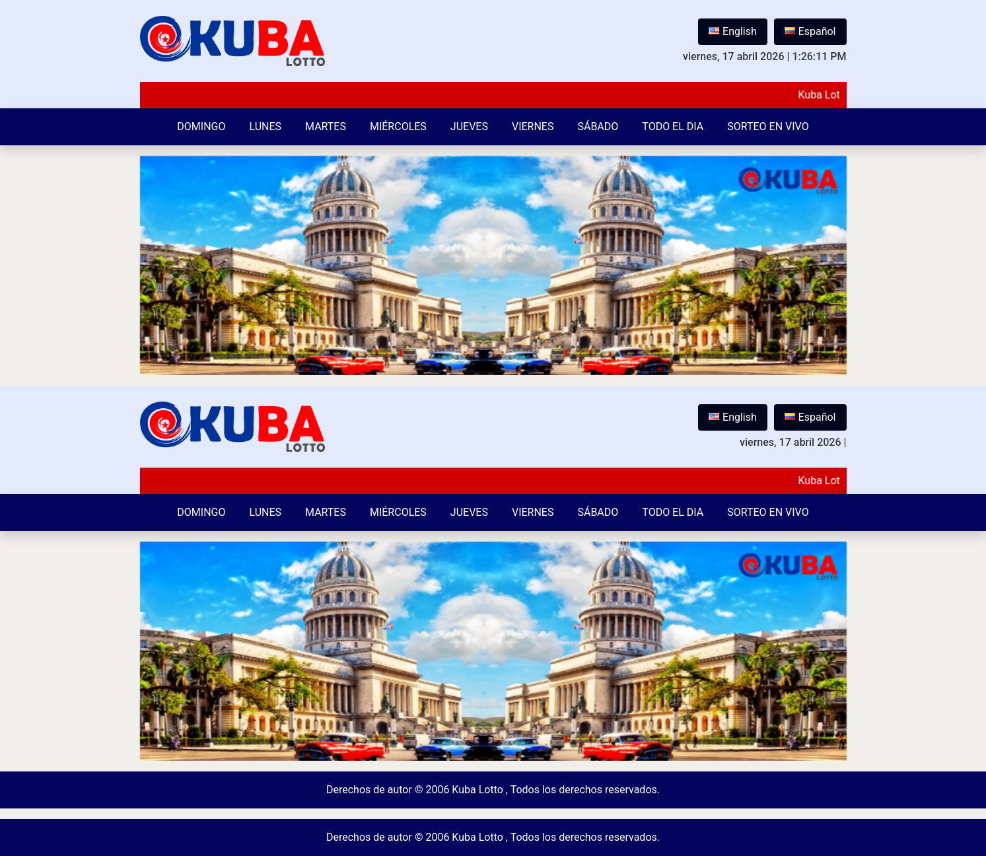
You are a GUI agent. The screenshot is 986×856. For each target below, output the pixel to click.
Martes (325, 126)
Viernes (533, 126)
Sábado (597, 126)
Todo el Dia (672, 126)
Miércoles (398, 126)
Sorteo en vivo (767, 126)
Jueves (469, 126)
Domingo (201, 126)
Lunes (265, 126)
